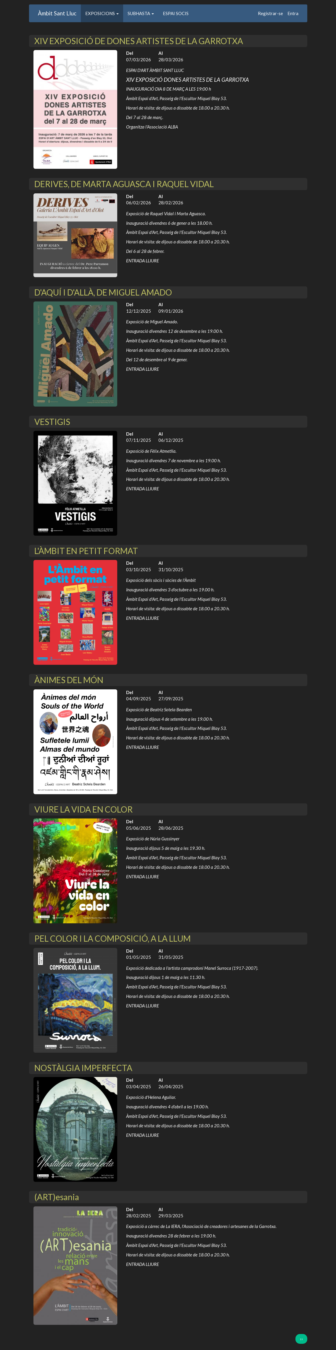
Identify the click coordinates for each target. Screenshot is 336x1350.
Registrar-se (270, 13)
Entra (292, 13)
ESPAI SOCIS (176, 13)
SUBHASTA (141, 13)
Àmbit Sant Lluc (57, 13)
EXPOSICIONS (102, 13)
